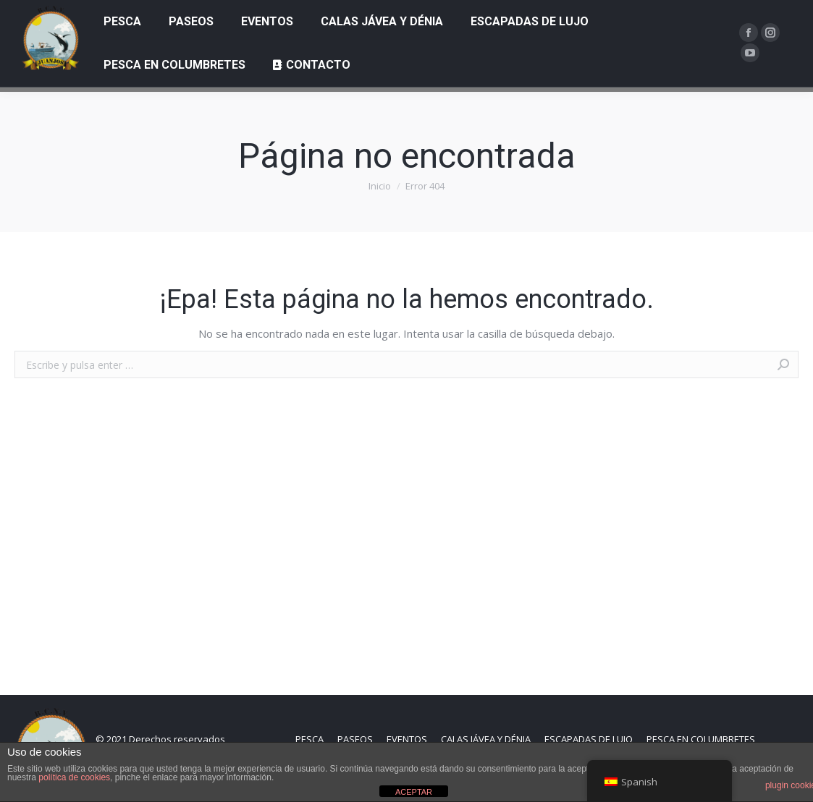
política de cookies (74, 777)
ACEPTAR (413, 792)
